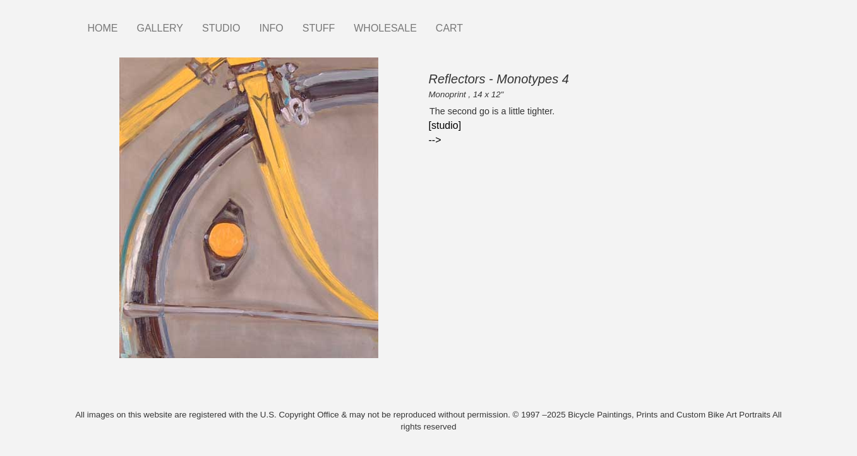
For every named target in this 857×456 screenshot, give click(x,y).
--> (435, 140)
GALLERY (160, 28)
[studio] (445, 125)
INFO (271, 28)
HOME (103, 28)
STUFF (319, 28)
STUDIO (221, 28)
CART (449, 28)
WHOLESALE (385, 28)
